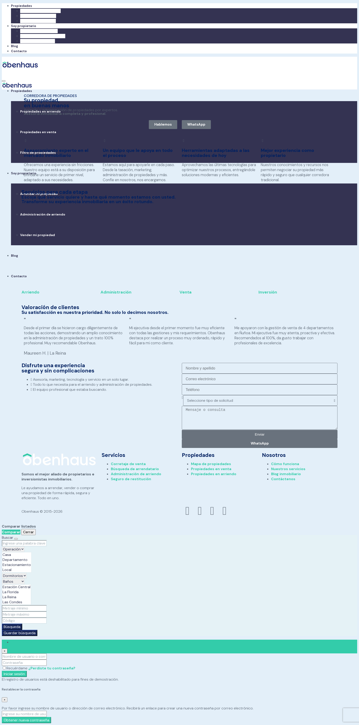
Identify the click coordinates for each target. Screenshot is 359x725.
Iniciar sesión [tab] (23, 641)
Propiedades (21, 6)
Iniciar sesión (14, 673)
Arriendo (30, 292)
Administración (116, 292)
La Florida (16, 591)
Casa (16, 554)
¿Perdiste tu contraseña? (51, 668)
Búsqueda (12, 626)
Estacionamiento (16, 564)
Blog (14, 46)
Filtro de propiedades (38, 21)
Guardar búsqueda (19, 632)
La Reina (16, 596)
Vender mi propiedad (37, 41)
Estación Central (16, 586)
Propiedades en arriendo (40, 11)
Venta (186, 292)
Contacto (19, 51)
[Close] (4, 650)
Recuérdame (15, 668)
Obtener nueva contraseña (26, 720)
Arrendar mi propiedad (39, 31)
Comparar (11, 531)
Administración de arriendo (42, 36)
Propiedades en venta (38, 16)
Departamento (16, 559)
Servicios (113, 454)
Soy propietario (23, 26)
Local (16, 569)
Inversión (267, 292)
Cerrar (28, 531)
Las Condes (16, 601)
